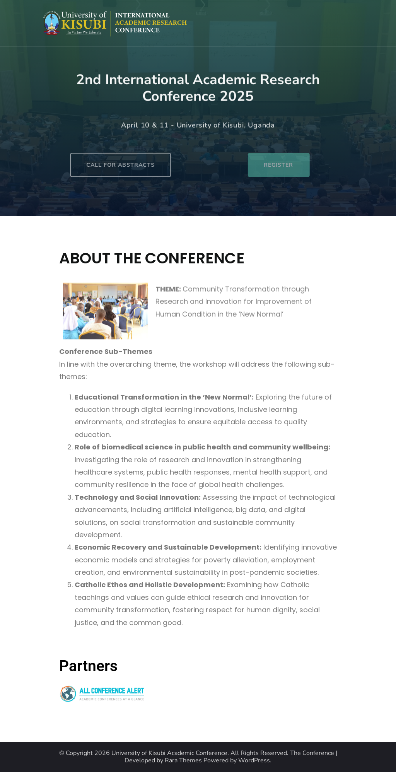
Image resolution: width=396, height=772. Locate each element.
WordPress (254, 760)
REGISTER (296, 165)
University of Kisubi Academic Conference (169, 753)
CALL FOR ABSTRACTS (92, 165)
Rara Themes (183, 760)
